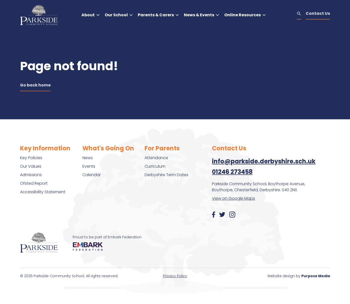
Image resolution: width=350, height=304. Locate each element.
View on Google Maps (233, 198)
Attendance (156, 158)
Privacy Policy (175, 275)
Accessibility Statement (42, 192)
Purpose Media (315, 275)
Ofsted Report (34, 183)
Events (88, 166)
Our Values (30, 166)
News (87, 158)
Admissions (31, 175)
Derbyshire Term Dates (166, 175)
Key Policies (31, 158)
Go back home (35, 85)
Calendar (91, 175)
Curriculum (155, 166)
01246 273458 (232, 172)
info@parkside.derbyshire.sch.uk (263, 161)
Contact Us (318, 13)
